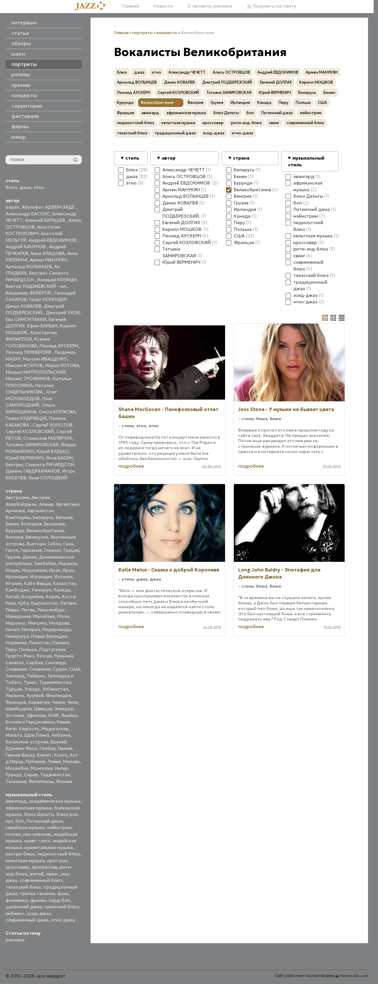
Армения (15, 510)
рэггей (37, 874)
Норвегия (16, 642)
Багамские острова (27, 742)
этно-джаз (63, 920)
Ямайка (69, 715)
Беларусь (43, 517)
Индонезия (34, 570)
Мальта (14, 735)
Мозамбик (17, 768)
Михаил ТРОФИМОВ (28, 378)
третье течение (37, 893)
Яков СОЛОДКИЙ (47, 478)
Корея (52, 596)
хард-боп (59, 900)
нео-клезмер (37, 834)
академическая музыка (54, 801)
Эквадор (64, 708)
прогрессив (44, 867)
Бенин (12, 524)
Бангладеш (18, 517)
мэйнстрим (59, 827)
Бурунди (15, 530)
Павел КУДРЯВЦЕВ (26, 418)
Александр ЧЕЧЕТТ (186, 72)
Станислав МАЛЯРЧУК (47, 438)
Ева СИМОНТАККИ (26, 319)
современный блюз (41, 880)
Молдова (59, 623)
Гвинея (65, 748)
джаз (25, 187)
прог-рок (57, 860)
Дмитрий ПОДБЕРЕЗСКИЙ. (227, 82)
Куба (23, 603)
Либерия (35, 761)
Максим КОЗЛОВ (24, 365)
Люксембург (51, 610)
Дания (30, 557)
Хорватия (39, 702)
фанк (63, 893)
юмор (18, 137)
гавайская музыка (25, 827)
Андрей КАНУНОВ (26, 246)
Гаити (12, 550)
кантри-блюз (20, 854)
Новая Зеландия (49, 636)
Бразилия (54, 524)
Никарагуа (17, 636)
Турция (14, 689)
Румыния (63, 656)
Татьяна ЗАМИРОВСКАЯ (32, 444)
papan (12, 207)
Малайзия (44, 616)
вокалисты (166, 32)
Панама (60, 642)
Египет (44, 755)
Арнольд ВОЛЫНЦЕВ (29, 266)
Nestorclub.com (354, 975)
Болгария (31, 524)
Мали (63, 616)
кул (9, 821)
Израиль (67, 563)
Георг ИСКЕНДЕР (48, 299)
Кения (63, 722)
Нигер (61, 768)
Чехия (58, 702)
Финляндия (58, 695)
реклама (15, 940)
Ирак (54, 570)
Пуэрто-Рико (20, 656)
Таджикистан (55, 774)
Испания (63, 576)
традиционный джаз (175, 133)
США (74, 669)
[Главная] (92, 6)
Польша (28, 649)
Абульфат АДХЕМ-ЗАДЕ (49, 207)
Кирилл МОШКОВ (316, 82)
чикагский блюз (61, 906)
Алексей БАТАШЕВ (45, 220)
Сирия (31, 774)
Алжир (46, 504)
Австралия (17, 497)
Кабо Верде (37, 583)
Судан (60, 669)
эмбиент (15, 913)
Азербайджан (21, 504)
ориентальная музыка (48, 847)
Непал (12, 629)
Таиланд (15, 676)
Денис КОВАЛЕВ (23, 306)
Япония (64, 781)
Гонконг (52, 550)
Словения (39, 669)
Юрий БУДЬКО (53, 451)
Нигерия (31, 629)
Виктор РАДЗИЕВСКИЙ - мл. (36, 286)
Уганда (32, 689)
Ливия (54, 761)
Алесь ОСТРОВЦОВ (231, 72)
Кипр (11, 728)
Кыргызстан (44, 603)
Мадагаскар (55, 728)
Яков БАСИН (59, 458)
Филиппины (41, 781)
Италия (14, 583)
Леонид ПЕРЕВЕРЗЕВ (29, 352)
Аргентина (67, 504)
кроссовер (17, 867)
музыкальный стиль (306, 161)
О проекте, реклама (209, 6)
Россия (44, 656)
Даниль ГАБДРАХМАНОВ (33, 471)
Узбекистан (55, 689)
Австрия (40, 497)
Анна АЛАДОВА (47, 253)
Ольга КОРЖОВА (57, 412)
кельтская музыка (25, 860)
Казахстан (64, 583)
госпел (13, 834)
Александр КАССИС (28, 214)
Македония (18, 616)
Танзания (16, 781)
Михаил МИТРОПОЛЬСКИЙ (35, 372)
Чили (72, 702)
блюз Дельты (39, 814)
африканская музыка (29, 808)
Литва (28, 610)
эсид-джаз (39, 913)
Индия (13, 570)
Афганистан (40, 510)
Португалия (52, 649)
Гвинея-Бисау (20, 755)
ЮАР (53, 715)
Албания (61, 735)
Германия (31, 550)
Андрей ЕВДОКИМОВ (53, 240)
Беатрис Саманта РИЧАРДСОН (40, 464)
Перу (11, 649)
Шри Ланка (36, 735)
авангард (16, 801)
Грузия (13, 557)
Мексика (37, 623)
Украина (15, 695)
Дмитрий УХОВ (63, 312)
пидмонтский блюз (58, 854)
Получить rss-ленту (271, 6)
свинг (52, 874)
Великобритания (45, 530)
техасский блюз (23, 887)
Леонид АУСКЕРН (58, 346)
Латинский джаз (44, 821)
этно (39, 187)
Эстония (15, 715)
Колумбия (32, 596)
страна (241, 158)
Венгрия (14, 537)
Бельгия (64, 517)
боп (19, 821)
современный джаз (27, 920)
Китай (12, 596)
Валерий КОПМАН (57, 280)
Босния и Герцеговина (30, 722)
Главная (130, 6)
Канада (62, 590)
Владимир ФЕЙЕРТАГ (29, 293)
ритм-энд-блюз (246, 122)
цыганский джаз (24, 906)
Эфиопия (36, 715)
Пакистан (39, 642)
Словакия (16, 669)
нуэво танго (37, 840)
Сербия (34, 662)
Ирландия (17, 576)
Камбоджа (18, 590)
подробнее (131, 466)
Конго (60, 755)
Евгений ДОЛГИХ (276, 82)
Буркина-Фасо (21, 748)
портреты (142, 32)
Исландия (41, 576)
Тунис (30, 682)
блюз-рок (67, 814)
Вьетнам (36, 544)
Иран (68, 570)
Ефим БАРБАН (42, 326)
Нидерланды (56, 629)
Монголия (41, 768)
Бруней (59, 742)
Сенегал (15, 662)
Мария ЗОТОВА (62, 365)
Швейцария (19, 708)
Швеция (43, 708)
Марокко (15, 623)
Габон (54, 544)
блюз (11, 187)
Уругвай (35, 695)
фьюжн (38, 900)
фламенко (17, 900)
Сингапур (55, 662)
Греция (71, 550)
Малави (71, 761)
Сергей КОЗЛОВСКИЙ (30, 431)
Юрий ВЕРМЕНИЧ (25, 458)
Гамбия (47, 748)
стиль (132, 158)
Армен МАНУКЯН (48, 260)
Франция (16, 702)
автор (169, 158)
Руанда (14, 774)
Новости (163, 6)
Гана (68, 544)
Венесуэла (36, 537)
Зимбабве (45, 563)
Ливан (12, 610)
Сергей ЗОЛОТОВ (52, 425)
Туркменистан (55, 682)
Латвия (68, 603)
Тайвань (36, 676)
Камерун (41, 590)
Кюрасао (29, 728)
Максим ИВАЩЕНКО (45, 359)
